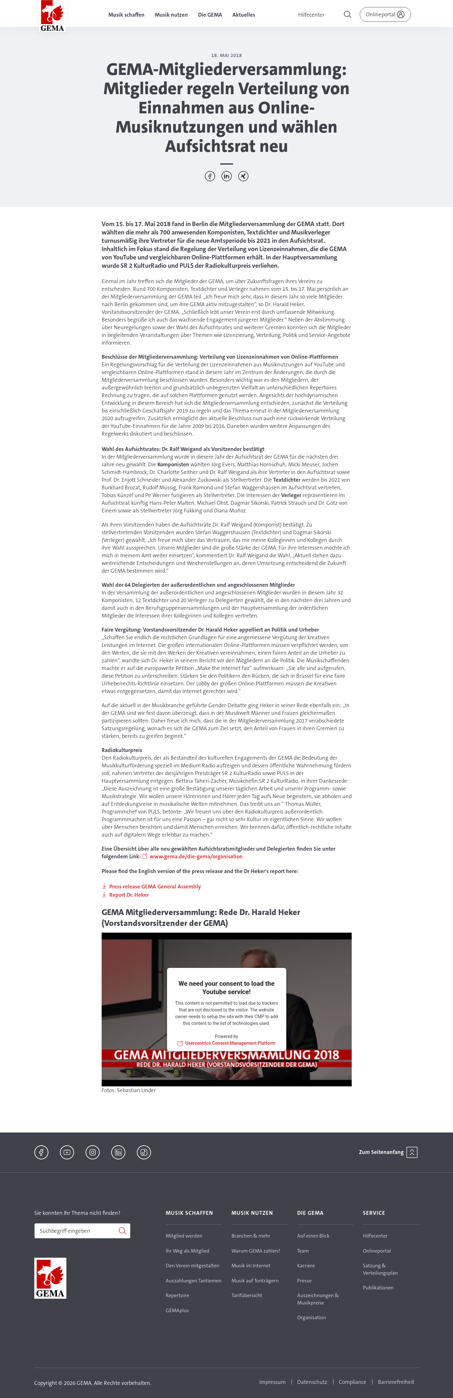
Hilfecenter (311, 14)
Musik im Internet (251, 1265)
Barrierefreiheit (396, 1382)
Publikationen (378, 1287)
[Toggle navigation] (348, 15)
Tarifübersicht (246, 1295)
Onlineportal (377, 1250)
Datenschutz (312, 1382)
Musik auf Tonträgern (255, 1280)
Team (303, 1250)
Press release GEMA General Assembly (155, 886)
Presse (304, 1280)
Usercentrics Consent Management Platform (230, 1043)
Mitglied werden (184, 1235)
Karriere (306, 1265)
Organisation (311, 1317)
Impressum (272, 1382)
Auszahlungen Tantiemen (194, 1280)
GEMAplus (177, 1310)
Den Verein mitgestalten (192, 1265)
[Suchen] (82, 1231)
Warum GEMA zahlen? (255, 1250)
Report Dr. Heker (129, 894)
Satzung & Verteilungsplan (380, 1269)
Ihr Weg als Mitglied (187, 1250)
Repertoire (177, 1295)
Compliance (352, 1382)
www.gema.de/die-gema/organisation (196, 856)
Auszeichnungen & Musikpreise (318, 1299)
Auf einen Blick (313, 1235)
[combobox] (82, 1231)
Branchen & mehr (250, 1235)
